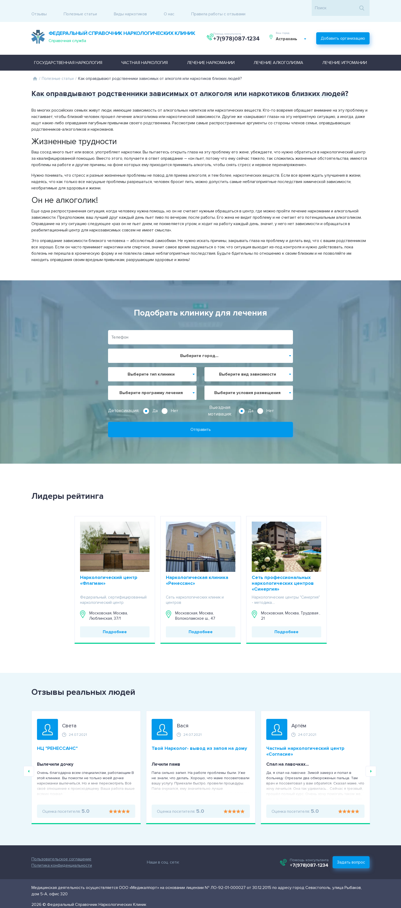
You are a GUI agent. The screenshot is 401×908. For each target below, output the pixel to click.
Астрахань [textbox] (289, 33)
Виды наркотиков (130, 8)
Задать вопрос (367, 853)
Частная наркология (144, 53)
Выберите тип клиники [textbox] (151, 365)
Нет (174, 401)
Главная (35, 69)
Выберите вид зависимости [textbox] (247, 365)
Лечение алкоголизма (278, 53)
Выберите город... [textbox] (199, 346)
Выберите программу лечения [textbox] (151, 383)
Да (155, 401)
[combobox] (293, 34)
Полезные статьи (80, 8)
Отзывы (39, 8)
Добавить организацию (343, 30)
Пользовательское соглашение (46, 849)
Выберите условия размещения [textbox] (247, 383)
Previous (29, 762)
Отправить (200, 420)
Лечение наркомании (211, 53)
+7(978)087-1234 (238, 34)
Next (371, 762)
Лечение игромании (344, 53)
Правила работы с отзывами (218, 8)
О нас (169, 8)
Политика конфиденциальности (46, 856)
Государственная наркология (68, 53)
